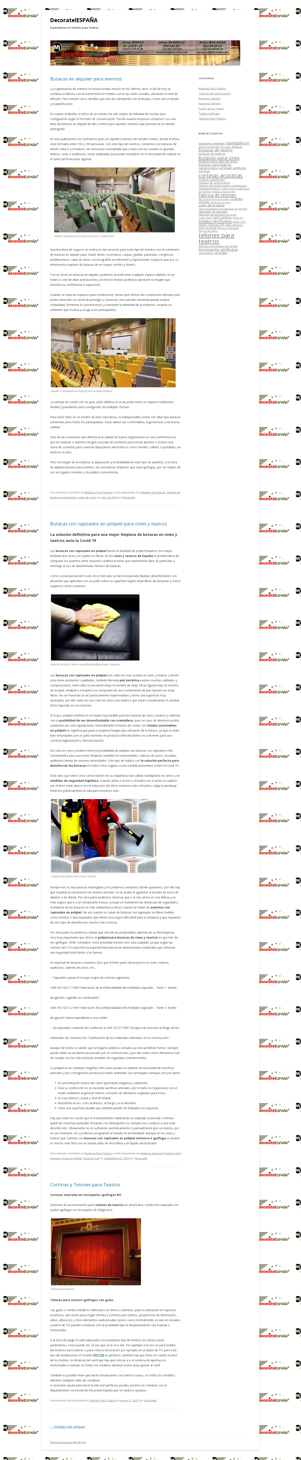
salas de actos (87, 497)
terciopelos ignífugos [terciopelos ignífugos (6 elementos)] (218, 249)
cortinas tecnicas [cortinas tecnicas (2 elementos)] (209, 188)
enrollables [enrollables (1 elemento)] (205, 191)
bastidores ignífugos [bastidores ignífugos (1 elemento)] (209, 147)
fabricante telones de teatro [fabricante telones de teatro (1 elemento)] (214, 199)
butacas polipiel (72, 1158)
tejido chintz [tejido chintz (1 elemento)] (206, 217)
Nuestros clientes (210, 98)
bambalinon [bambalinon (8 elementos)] (238, 143)
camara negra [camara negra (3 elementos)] (208, 168)
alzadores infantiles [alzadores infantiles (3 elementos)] (212, 143)
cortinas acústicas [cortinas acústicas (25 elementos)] (221, 175)
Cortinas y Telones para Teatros (85, 1184)
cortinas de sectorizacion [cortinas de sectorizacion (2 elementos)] (214, 183)
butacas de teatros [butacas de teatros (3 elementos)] (212, 154)
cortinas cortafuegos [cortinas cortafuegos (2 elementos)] (212, 180)
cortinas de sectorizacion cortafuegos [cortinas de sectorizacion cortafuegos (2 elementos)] (223, 186)
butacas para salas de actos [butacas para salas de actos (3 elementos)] (218, 161)
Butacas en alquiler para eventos (86, 78)
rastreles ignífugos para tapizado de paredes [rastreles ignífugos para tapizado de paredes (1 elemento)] (223, 208)
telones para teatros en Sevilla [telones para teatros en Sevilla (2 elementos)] (218, 246)
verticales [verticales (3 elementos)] (220, 253)
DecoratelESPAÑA (74, 20)
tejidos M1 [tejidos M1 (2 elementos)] (239, 222)
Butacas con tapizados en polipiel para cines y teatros (108, 523)
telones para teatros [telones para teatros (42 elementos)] (216, 238)
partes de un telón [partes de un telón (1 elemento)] (220, 202)
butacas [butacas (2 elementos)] (237, 147)
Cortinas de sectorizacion (215, 93)
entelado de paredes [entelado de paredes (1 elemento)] (223, 191)
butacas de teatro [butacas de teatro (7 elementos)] (216, 150)
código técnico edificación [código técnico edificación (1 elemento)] (235, 188)
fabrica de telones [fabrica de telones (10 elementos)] (217, 195)
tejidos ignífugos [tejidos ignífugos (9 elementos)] (215, 221)
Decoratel (129, 497)
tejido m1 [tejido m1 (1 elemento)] (238, 217)
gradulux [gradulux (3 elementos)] (237, 199)
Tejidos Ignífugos (209, 113)
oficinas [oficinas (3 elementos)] (204, 202)
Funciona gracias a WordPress (68, 1442)
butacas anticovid (152, 1153)
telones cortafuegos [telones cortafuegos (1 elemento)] (228, 228)
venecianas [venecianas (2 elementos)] (206, 253)
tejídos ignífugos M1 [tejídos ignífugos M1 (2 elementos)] (211, 225)
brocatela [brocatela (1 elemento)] (226, 147)
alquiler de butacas (153, 492)
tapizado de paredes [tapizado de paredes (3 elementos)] (213, 211)
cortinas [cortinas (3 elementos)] (204, 171)
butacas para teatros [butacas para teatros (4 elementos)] (215, 164)
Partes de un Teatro (211, 108)
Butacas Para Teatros (98, 492)
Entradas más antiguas (67, 1427)
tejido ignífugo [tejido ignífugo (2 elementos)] (222, 218)
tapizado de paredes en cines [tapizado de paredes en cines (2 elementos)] (218, 215)
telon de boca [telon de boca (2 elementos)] (234, 225)
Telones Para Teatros (103, 1400)
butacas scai (91, 1158)
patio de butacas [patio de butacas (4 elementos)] (212, 205)
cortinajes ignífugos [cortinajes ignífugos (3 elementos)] (232, 168)
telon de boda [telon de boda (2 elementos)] (207, 228)
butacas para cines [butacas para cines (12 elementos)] (219, 158)
